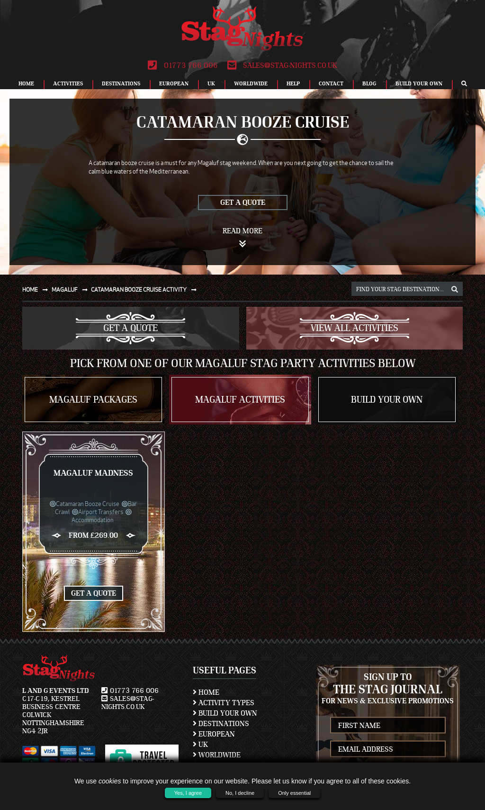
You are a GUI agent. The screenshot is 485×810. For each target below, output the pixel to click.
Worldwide (251, 83)
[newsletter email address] (388, 749)
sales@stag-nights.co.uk (282, 65)
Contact (331, 83)
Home (26, 83)
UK (211, 83)
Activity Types (223, 703)
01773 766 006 (182, 65)
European (174, 83)
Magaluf (71, 289)
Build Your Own (418, 83)
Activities (68, 83)
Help (293, 83)
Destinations (121, 83)
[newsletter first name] (388, 725)
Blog (369, 83)
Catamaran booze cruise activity (145, 289)
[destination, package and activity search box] (407, 289)
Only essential (294, 793)
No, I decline (239, 793)
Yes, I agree (188, 793)
